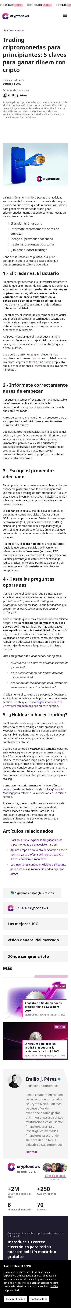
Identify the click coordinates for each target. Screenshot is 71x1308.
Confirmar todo (39, 1299)
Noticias (20, 30)
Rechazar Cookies (15, 1299)
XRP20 (33, 362)
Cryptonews (8, 30)
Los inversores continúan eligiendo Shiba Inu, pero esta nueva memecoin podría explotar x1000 (38, 869)
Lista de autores (55, 1175)
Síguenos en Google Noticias (32, 893)
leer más (31, 1151)
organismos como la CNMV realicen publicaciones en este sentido (32, 704)
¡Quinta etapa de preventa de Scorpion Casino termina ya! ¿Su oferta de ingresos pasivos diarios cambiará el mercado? (38, 854)
